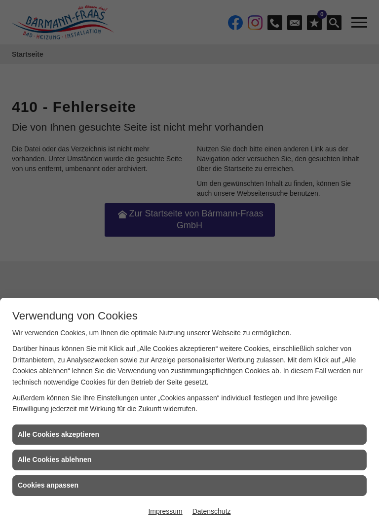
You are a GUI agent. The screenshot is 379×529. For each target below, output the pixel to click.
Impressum (165, 511)
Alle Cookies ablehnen (54, 459)
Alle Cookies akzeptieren (58, 434)
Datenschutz (211, 511)
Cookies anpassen (48, 485)
